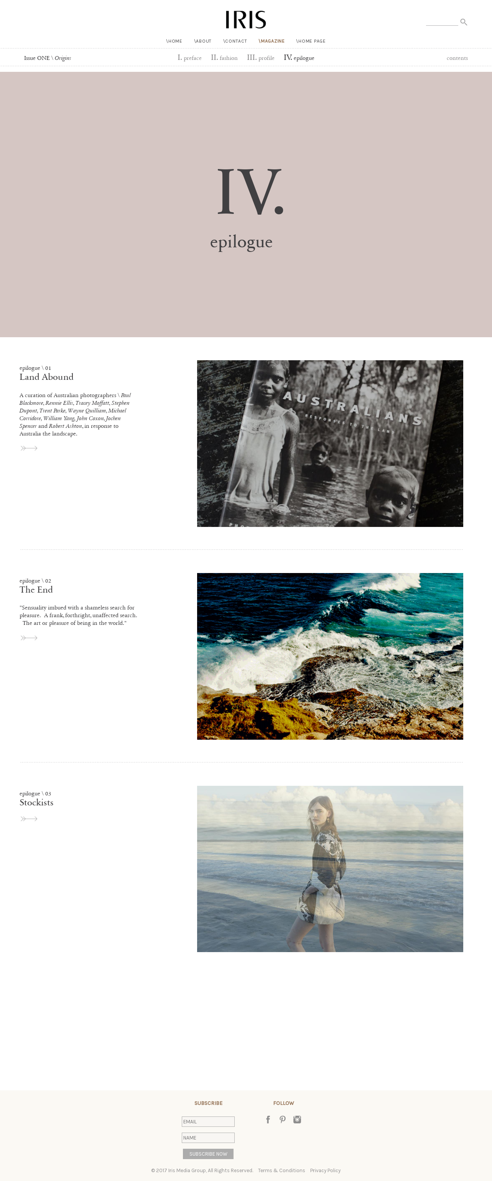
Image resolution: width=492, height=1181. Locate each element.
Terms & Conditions (281, 1170)
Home (175, 41)
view (29, 448)
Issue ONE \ (47, 58)
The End (36, 589)
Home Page (312, 41)
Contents (457, 58)
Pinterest (282, 1119)
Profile (261, 58)
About (204, 41)
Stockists (37, 802)
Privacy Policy (325, 1170)
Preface (190, 58)
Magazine (273, 41)
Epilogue (299, 58)
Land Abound (47, 377)
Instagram (297, 1119)
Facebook (268, 1119)
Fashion (224, 58)
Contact (236, 41)
